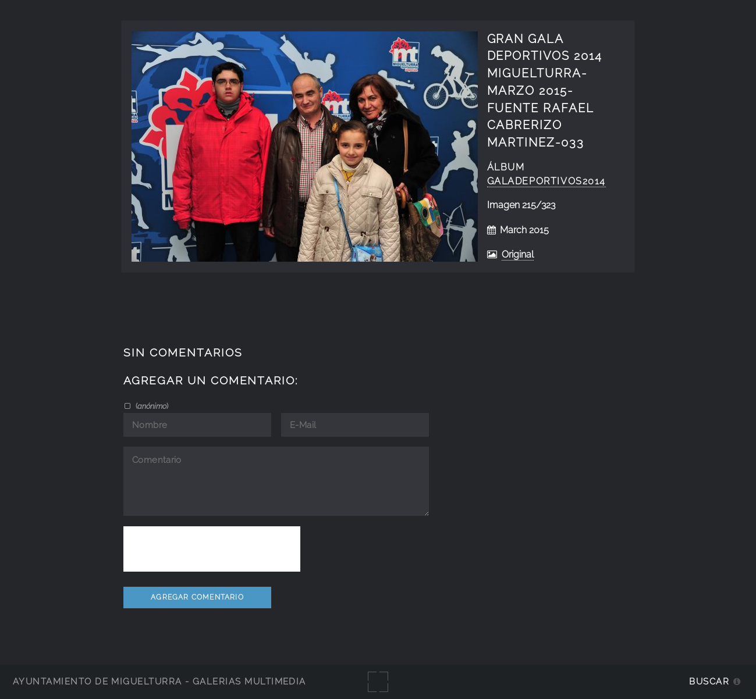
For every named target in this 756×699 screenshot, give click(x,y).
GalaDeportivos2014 (546, 181)
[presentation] (211, 549)
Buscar (709, 681)
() (151, 406)
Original (518, 254)
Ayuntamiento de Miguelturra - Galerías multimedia (159, 681)
